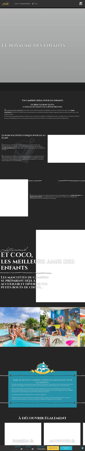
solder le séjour (66, 448)
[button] (2, 449)
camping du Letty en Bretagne (15, 110)
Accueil (16, 3)
